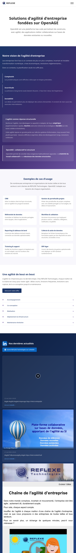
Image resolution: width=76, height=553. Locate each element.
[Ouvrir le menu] (72, 3)
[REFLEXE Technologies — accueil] (8, 3)
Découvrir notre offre (12, 291)
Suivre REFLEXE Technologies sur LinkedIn (19, 350)
